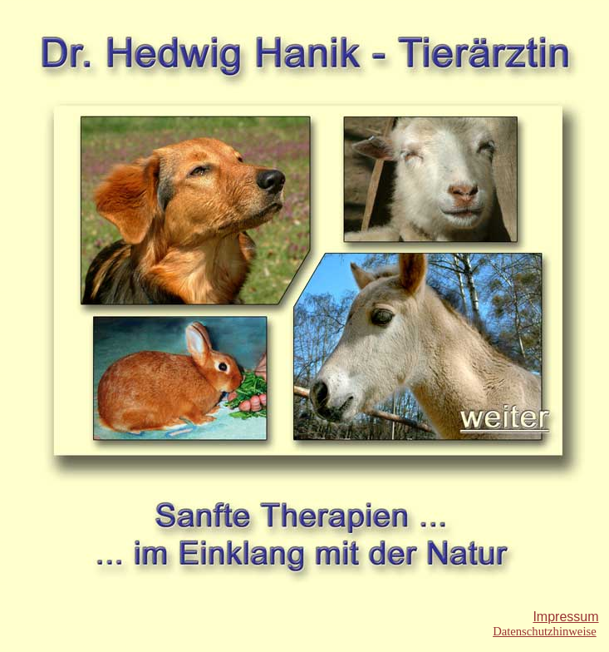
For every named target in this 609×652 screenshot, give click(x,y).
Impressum (565, 617)
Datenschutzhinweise (545, 631)
